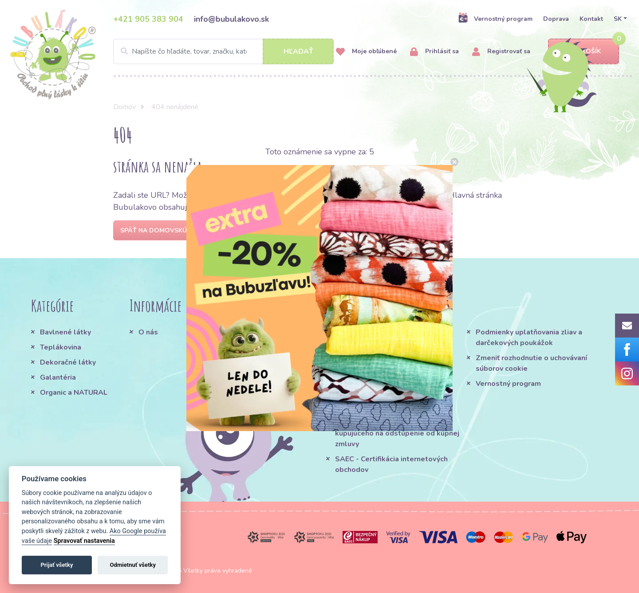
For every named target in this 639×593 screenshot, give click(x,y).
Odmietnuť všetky (133, 565)
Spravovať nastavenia (84, 541)
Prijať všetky (56, 565)
